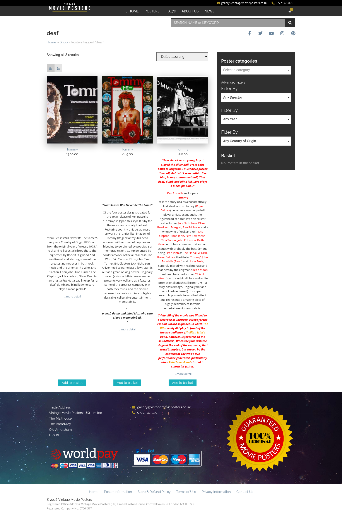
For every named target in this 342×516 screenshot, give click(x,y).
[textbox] (256, 70)
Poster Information (118, 492)
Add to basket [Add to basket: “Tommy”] (72, 383)
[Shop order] (182, 56)
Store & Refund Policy (154, 492)
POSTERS (152, 11)
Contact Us (244, 492)
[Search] (290, 22)
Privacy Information (216, 492)
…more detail (72, 296)
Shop (64, 42)
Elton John (196, 332)
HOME (133, 11)
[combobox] (228, 22)
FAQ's (171, 11)
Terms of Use (186, 492)
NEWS (209, 11)
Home (51, 42)
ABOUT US (190, 11)
